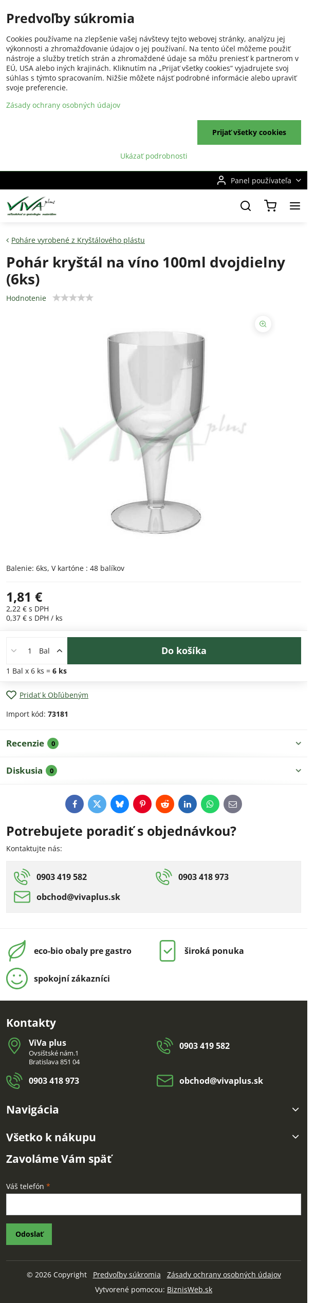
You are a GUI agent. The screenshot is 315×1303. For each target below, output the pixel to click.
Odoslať (29, 1234)
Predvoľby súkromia (127, 1274)
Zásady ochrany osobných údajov (224, 1274)
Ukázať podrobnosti (154, 156)
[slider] (73, 298)
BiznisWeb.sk (189, 1289)
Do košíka (184, 650)
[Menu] (295, 206)
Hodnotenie (26, 298)
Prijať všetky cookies (249, 132)
